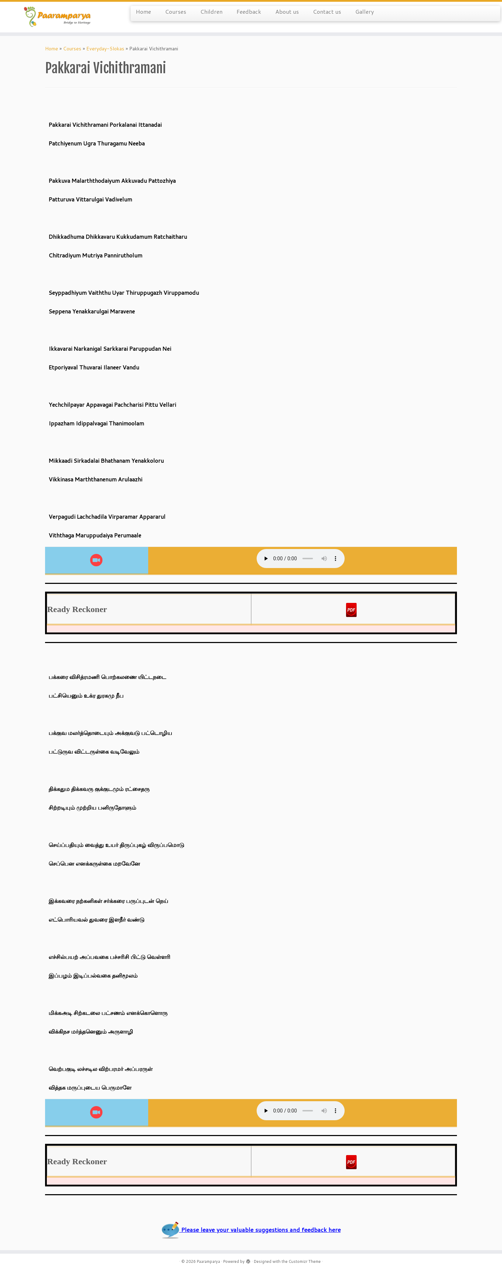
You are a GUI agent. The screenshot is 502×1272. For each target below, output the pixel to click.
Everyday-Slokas (105, 48)
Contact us (327, 11)
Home (143, 11)
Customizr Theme (305, 1261)
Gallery (364, 11)
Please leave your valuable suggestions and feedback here (251, 1230)
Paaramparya (208, 1261)
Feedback (249, 11)
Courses (175, 11)
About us (287, 11)
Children (211, 11)
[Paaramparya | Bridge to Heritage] (58, 17)
